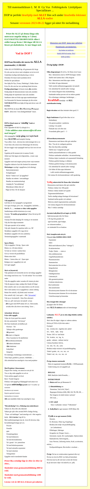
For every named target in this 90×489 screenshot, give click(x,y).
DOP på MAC (65, 57)
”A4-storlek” (32, 295)
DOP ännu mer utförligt (72, 43)
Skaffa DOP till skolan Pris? (66, 53)
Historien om (56, 43)
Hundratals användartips (66, 47)
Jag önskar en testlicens (66, 50)
